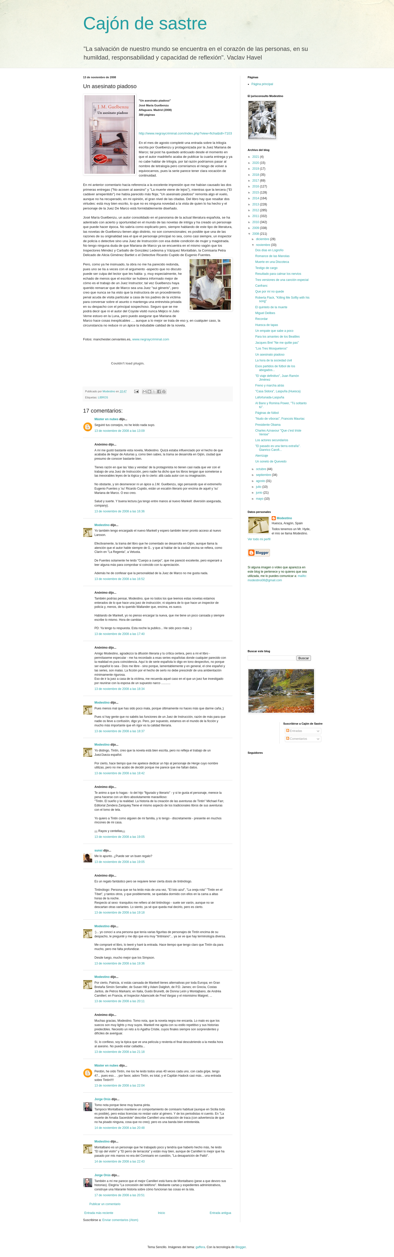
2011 (256, 216)
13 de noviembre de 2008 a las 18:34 (119, 689)
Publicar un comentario (105, 1204)
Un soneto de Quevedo (270, 461)
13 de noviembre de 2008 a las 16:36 (119, 511)
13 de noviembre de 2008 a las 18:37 (119, 731)
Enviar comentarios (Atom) (120, 1220)
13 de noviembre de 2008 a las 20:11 (119, 1001)
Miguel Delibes (265, 313)
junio (259, 492)
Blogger (240, 1247)
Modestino (102, 525)
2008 (256, 234)
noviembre (263, 245)
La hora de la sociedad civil (273, 360)
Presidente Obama (268, 425)
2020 (256, 163)
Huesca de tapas (266, 325)
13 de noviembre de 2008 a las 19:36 (119, 963)
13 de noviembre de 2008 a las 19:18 (119, 912)
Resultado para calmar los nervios (278, 274)
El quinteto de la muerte (271, 307)
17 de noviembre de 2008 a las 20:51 (119, 1195)
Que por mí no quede (269, 291)
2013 (256, 204)
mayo (260, 498)
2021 (256, 157)
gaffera (200, 1247)
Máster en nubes (106, 419)
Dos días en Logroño (269, 250)
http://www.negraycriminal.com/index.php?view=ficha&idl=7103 (185, 133)
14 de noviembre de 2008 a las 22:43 (119, 1161)
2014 (256, 198)
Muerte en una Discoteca (272, 262)
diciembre (263, 239)
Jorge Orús (102, 1099)
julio (259, 487)
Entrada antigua (220, 1213)
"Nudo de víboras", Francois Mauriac (280, 418)
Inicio (161, 1213)
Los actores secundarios (271, 440)
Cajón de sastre (145, 23)
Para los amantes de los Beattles (277, 336)
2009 (256, 228)
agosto (261, 481)
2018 (256, 175)
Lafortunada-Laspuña (269, 397)
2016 (256, 186)
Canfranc (261, 285)
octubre (261, 469)
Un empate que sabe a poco (274, 331)
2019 (256, 168)
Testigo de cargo (266, 268)
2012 (256, 210)
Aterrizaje (261, 455)
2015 (256, 192)
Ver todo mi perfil (259, 539)
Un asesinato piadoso (269, 354)
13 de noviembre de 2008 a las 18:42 (119, 773)
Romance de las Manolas (272, 256)
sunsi (98, 850)
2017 (256, 180)
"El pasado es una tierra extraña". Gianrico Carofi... (278, 447)
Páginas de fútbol (267, 413)
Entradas (294, 731)
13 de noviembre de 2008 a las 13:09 (119, 431)
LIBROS (103, 397)
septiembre (264, 475)
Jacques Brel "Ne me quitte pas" (277, 342)
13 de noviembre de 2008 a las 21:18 (119, 1052)
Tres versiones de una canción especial (281, 280)
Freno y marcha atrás (269, 385)
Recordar (261, 319)
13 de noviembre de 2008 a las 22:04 (119, 1085)
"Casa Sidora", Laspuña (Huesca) (278, 391)
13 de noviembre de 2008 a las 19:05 (119, 837)
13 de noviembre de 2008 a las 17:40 (119, 634)
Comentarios (296, 739)
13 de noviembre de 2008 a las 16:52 (119, 579)
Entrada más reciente (98, 1213)
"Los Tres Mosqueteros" (271, 348)
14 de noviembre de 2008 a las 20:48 (119, 1128)
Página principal (262, 84)
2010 (256, 222)
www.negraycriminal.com (150, 339)
